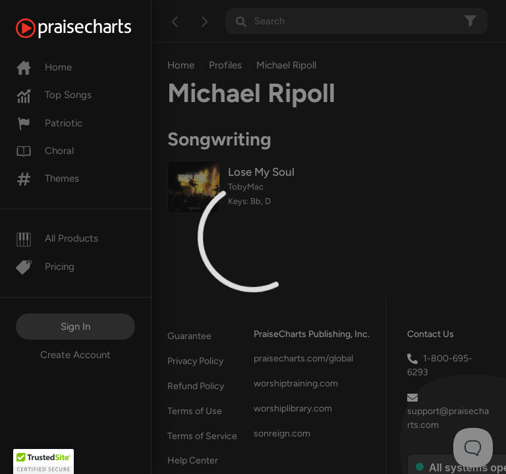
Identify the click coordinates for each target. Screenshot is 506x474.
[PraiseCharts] (90, 28)
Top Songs (54, 95)
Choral (45, 151)
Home (44, 67)
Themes (47, 178)
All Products (57, 238)
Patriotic (49, 123)
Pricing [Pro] (45, 267)
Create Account (75, 355)
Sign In (75, 326)
